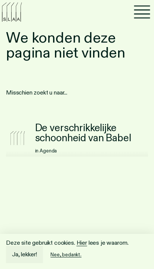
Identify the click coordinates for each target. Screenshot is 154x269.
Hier (82, 242)
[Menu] (142, 12)
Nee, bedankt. (65, 254)
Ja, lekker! (24, 254)
